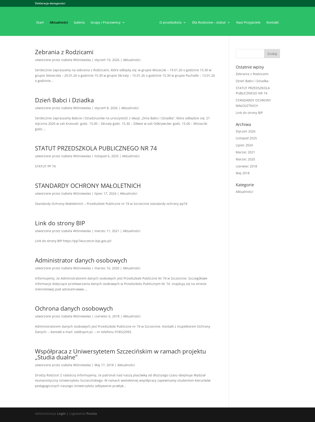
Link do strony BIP (60, 223)
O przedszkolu (170, 23)
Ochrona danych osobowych (74, 308)
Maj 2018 (243, 173)
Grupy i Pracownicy (106, 23)
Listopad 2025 (246, 138)
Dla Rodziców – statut (209, 23)
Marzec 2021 (245, 152)
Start (40, 23)
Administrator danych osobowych (81, 260)
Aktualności (59, 23)
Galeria (79, 23)
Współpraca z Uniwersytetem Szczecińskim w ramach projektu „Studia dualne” (120, 354)
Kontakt (272, 23)
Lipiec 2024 (244, 145)
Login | (62, 413)
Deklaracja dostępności (50, 3)
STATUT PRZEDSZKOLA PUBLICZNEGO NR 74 (96, 148)
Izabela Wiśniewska (76, 60)
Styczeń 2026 (245, 131)
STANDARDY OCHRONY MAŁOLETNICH (88, 186)
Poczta (91, 413)
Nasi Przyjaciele (248, 23)
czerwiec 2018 (246, 166)
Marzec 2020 (245, 159)
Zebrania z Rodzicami (64, 52)
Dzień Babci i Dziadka (64, 100)
